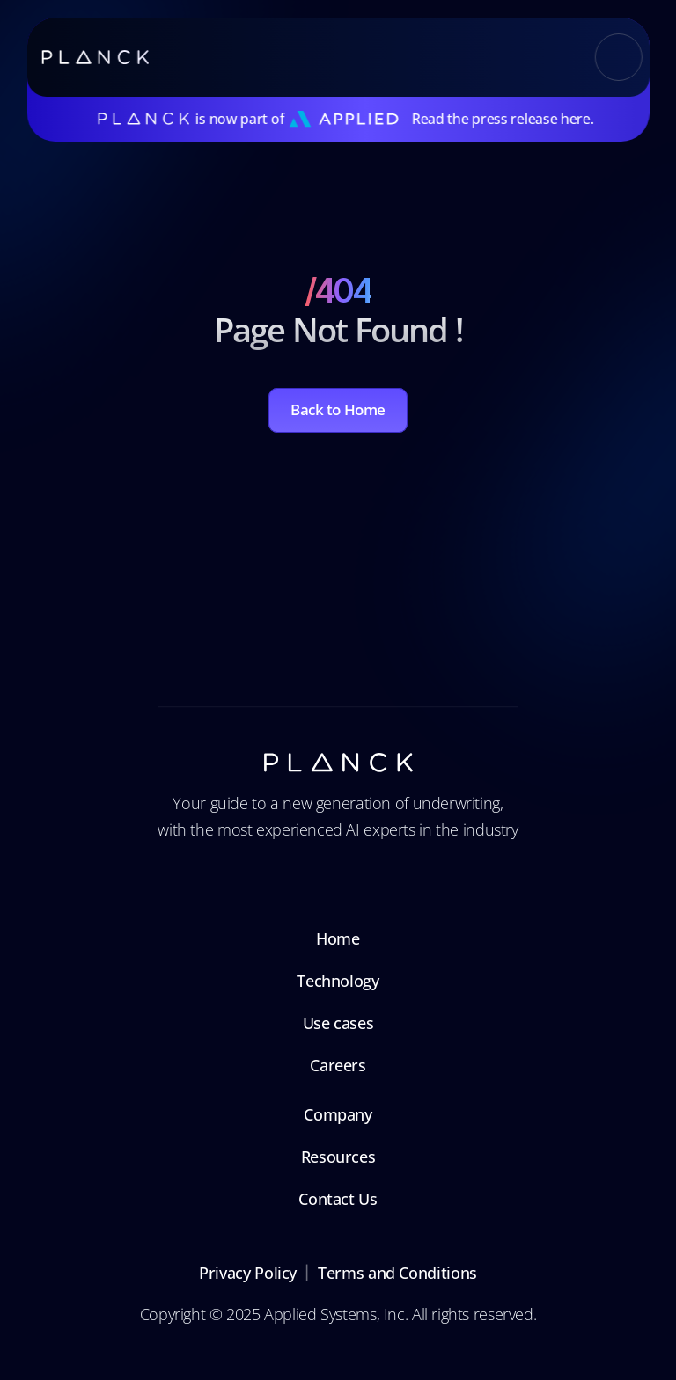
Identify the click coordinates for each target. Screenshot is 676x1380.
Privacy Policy (248, 1272)
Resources (338, 1156)
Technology (337, 980)
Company (337, 1114)
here (576, 118)
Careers (337, 1065)
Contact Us (337, 1198)
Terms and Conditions (397, 1272)
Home (338, 938)
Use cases (338, 1022)
